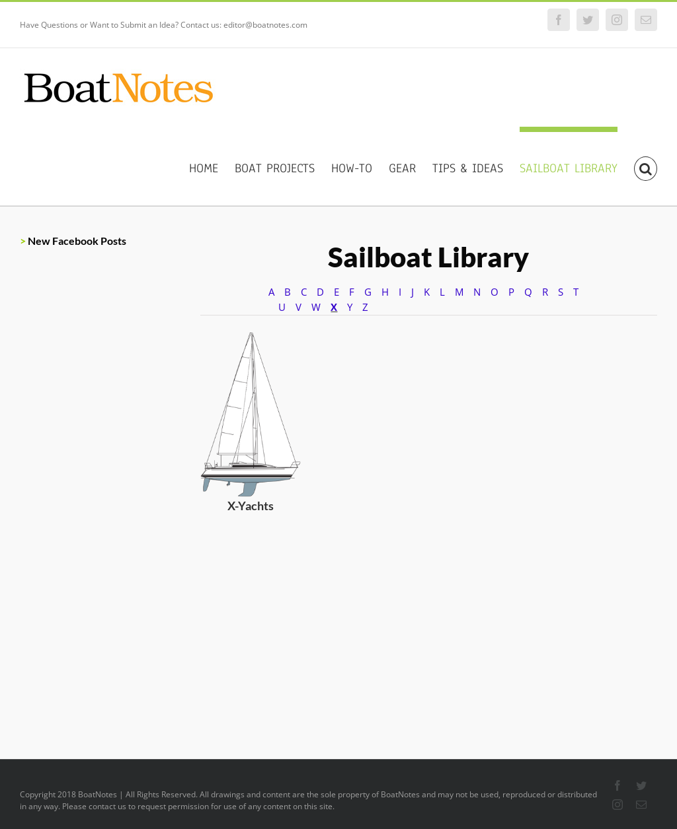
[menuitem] (212, 166)
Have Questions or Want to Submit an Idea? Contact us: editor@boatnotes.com (163, 24)
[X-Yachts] (250, 339)
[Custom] (369, 339)
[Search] (645, 166)
